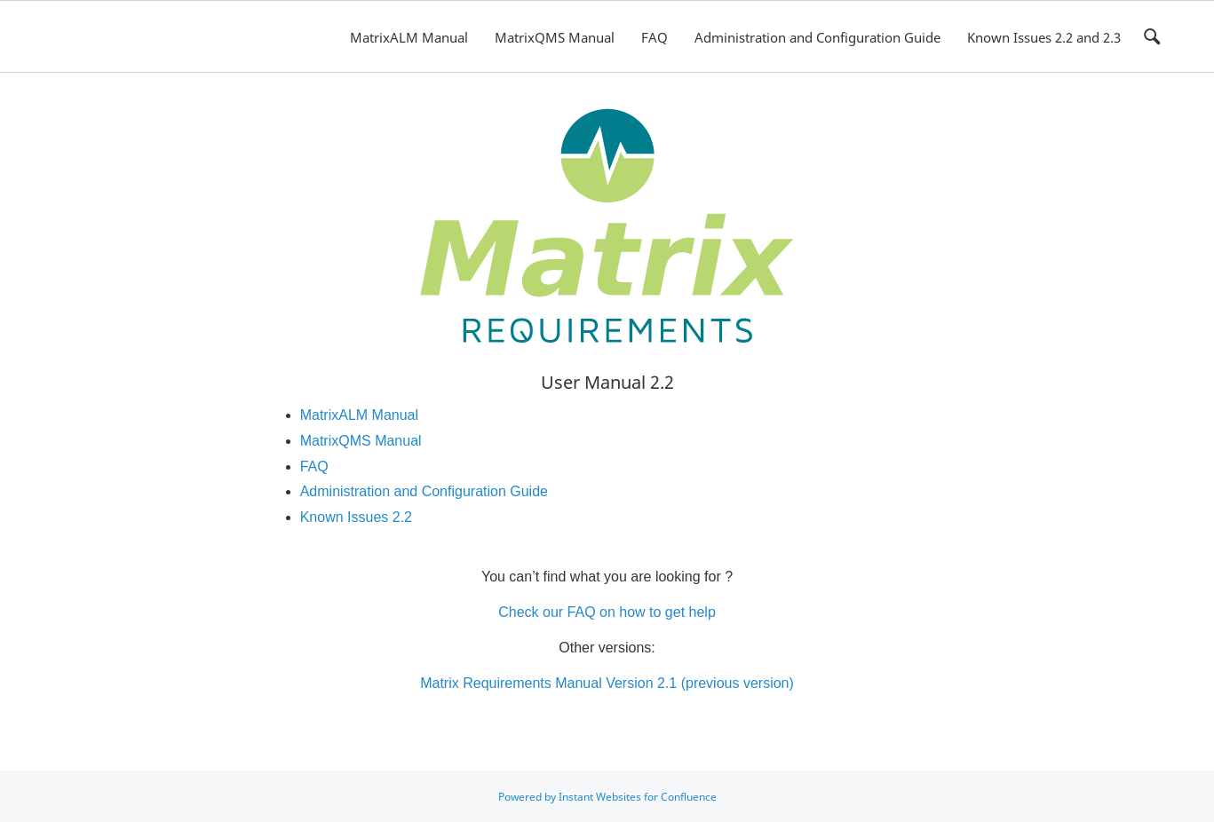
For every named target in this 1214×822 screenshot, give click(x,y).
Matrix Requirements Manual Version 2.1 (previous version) (607, 683)
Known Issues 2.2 (356, 517)
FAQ (654, 37)
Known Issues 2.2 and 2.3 (1044, 37)
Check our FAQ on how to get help (607, 612)
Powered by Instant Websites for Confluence (607, 796)
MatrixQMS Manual (555, 37)
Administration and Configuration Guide (817, 37)
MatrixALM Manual (409, 37)
